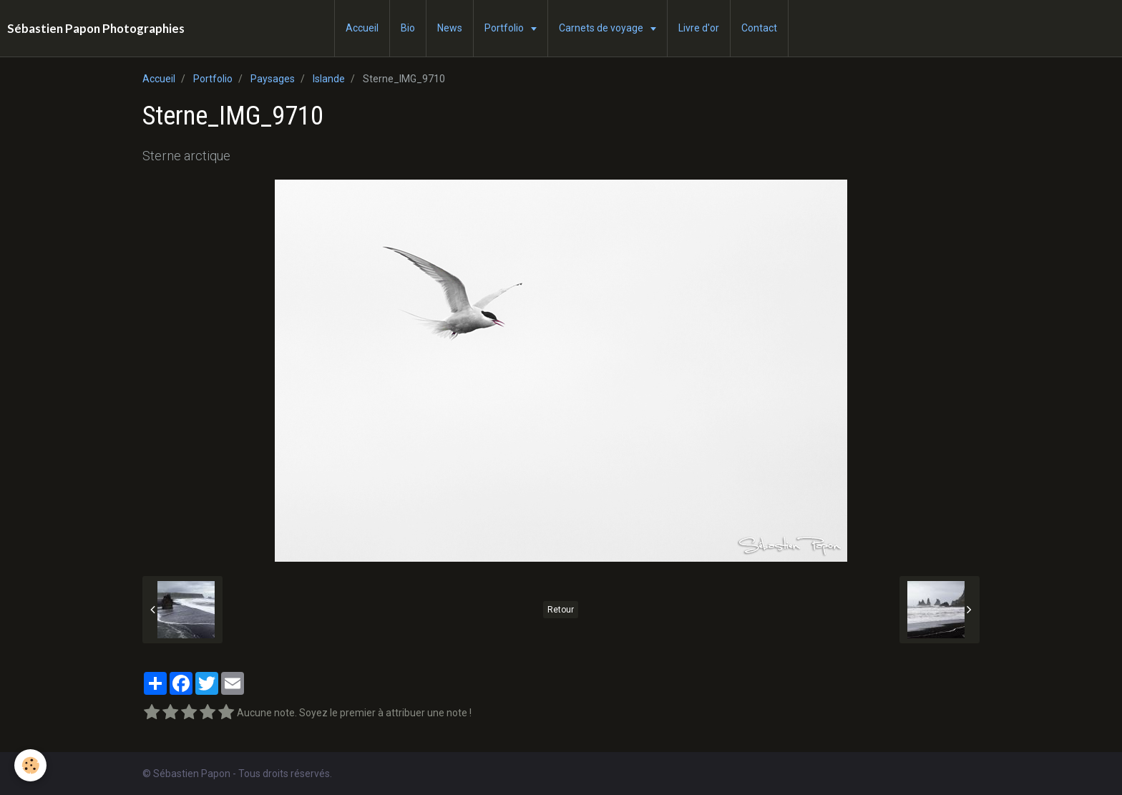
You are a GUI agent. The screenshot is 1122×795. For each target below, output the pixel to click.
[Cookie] (30, 765)
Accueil (362, 28)
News (449, 28)
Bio (408, 28)
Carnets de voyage (602, 28)
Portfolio (505, 28)
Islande (329, 78)
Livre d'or (698, 28)
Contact (759, 28)
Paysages (272, 78)
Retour (560, 610)
